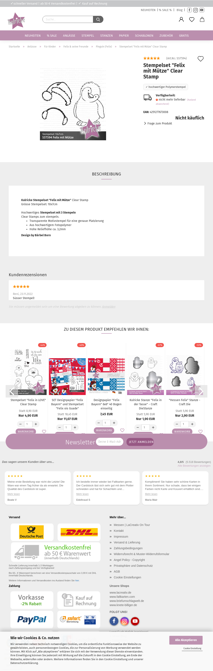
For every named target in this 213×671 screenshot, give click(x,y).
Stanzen (106, 35)
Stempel (88, 35)
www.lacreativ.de (120, 592)
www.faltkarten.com (122, 596)
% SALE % (165, 10)
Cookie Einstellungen (127, 577)
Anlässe (69, 35)
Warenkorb (26, 431)
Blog (179, 10)
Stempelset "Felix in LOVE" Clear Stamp (28, 402)
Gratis (184, 35)
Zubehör (166, 35)
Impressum (121, 536)
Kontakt (119, 530)
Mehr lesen (13, 494)
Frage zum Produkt (159, 123)
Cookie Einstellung (192, 648)
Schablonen (144, 35)
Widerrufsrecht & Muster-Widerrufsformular (141, 554)
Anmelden (108, 306)
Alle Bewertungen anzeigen (194, 465)
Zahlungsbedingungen (128, 548)
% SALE (52, 35)
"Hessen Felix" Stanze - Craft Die (184, 402)
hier (77, 580)
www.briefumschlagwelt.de (127, 601)
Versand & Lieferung (127, 542)
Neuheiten (33, 35)
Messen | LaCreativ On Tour (132, 525)
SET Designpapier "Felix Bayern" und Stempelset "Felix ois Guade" (67, 404)
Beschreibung (106, 173)
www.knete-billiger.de (123, 605)
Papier (124, 35)
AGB (117, 571)
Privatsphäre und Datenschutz (133, 565)
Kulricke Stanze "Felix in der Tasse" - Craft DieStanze (146, 404)
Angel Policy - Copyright (129, 560)
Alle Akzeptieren (186, 640)
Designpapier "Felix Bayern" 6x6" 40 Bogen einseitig (106, 404)
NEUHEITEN (148, 10)
